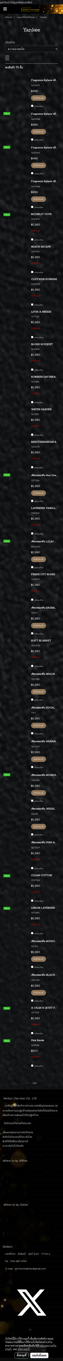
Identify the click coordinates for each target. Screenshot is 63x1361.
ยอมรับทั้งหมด (39, 1355)
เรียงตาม (11, 42)
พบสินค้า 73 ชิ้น (14, 67)
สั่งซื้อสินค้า (38, 98)
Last (35, 1083)
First (28, 1083)
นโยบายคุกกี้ (24, 1349)
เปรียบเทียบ (38, 106)
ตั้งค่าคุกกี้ (21, 1355)
